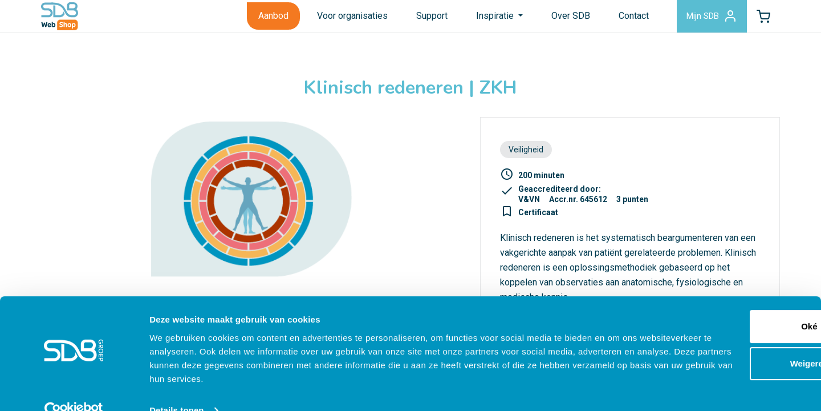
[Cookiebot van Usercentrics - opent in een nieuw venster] (74, 388)
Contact (620, 19)
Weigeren (725, 341)
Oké (726, 304)
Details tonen (176, 388)
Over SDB (557, 19)
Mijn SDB (701, 19)
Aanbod (260, 19)
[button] (760, 19)
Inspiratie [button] (482, 19)
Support (418, 19)
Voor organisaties (338, 19)
